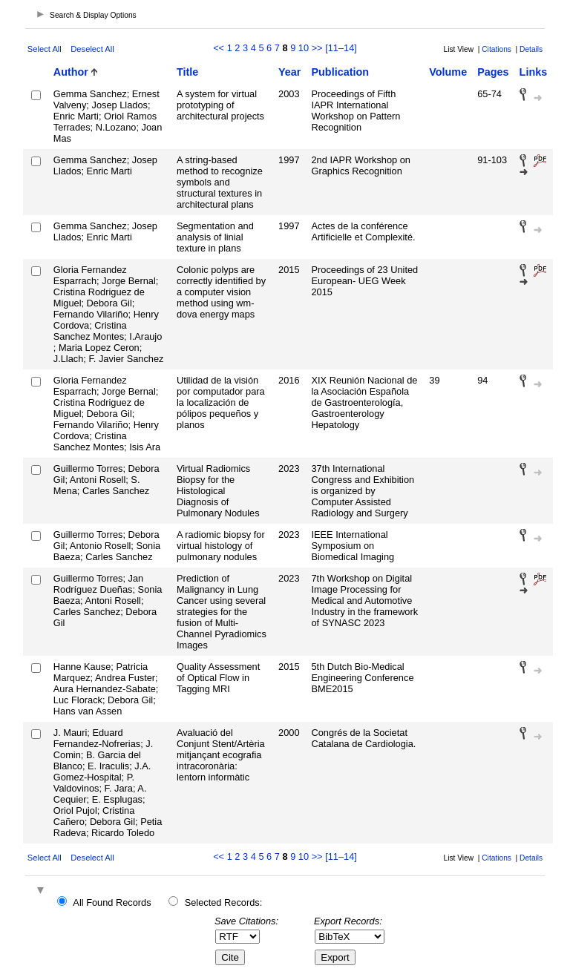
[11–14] (341, 47)
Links (534, 72)
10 (303, 47)
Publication (340, 72)
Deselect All (92, 49)
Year (289, 72)
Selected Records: (224, 902)
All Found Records (112, 902)
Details (531, 49)
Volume (448, 72)
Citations (496, 49)
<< (218, 47)
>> (317, 47)
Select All (44, 49)
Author (70, 72)
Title (187, 72)
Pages (492, 72)
